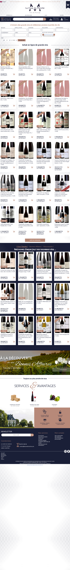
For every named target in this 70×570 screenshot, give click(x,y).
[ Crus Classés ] (22, 247)
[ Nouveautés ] (48, 247)
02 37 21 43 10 (23, 444)
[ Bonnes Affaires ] (35, 247)
